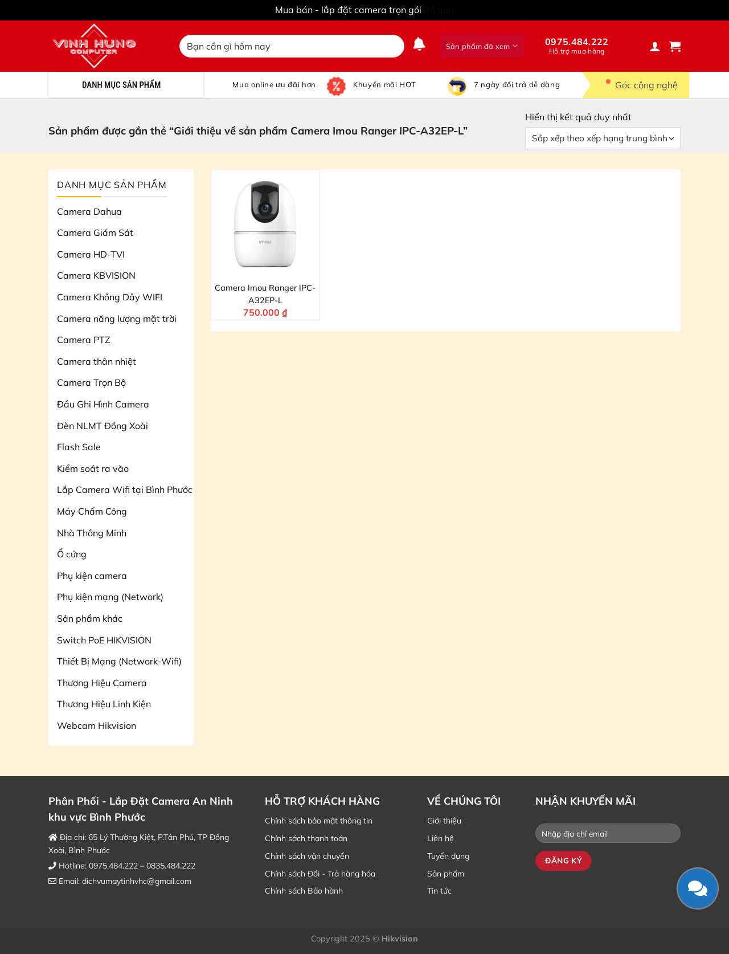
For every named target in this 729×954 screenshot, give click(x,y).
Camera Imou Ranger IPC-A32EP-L (265, 294)
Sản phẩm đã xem (482, 45)
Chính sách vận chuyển (307, 856)
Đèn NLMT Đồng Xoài (102, 425)
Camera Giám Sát (95, 232)
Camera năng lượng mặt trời (117, 318)
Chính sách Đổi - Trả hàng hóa (320, 874)
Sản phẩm (445, 874)
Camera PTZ (83, 339)
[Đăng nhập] (655, 46)
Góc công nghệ (638, 85)
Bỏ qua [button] (439, 9)
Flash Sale (79, 446)
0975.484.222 (577, 45)
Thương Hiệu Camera (102, 682)
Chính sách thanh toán (306, 838)
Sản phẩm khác (89, 618)
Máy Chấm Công (92, 511)
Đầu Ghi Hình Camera (103, 404)
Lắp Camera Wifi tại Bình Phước (125, 489)
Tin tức (439, 891)
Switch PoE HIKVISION (104, 640)
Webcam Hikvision (96, 725)
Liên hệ (440, 838)
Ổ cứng (72, 554)
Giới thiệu (444, 821)
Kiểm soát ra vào (93, 468)
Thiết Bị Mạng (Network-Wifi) (119, 661)
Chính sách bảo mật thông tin (318, 821)
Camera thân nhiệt (96, 361)
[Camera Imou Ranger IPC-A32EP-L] (265, 224)
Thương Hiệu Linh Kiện (104, 704)
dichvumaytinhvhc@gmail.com (136, 881)
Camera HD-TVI (91, 254)
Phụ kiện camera (92, 575)
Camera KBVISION (96, 275)
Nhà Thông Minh (91, 533)
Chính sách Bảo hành (304, 891)
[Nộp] (393, 46)
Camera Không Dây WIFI (109, 297)
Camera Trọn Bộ (91, 382)
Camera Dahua (89, 211)
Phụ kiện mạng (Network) (110, 596)
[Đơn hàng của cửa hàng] (603, 138)
